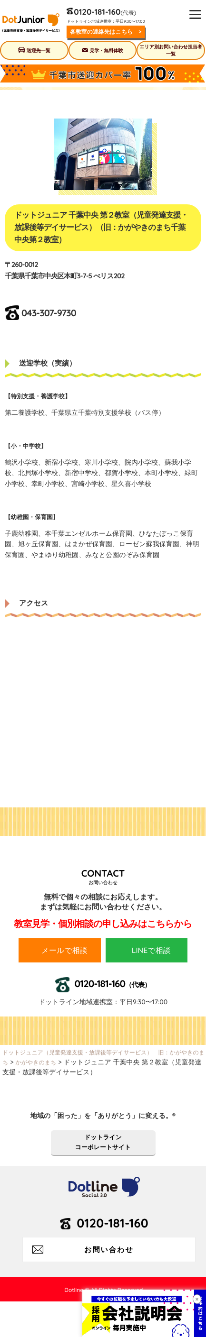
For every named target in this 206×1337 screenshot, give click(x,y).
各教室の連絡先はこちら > (105, 31)
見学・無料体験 (106, 50)
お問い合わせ (109, 1249)
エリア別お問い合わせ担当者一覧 (170, 50)
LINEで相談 (151, 950)
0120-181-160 (97, 12)
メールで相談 (64, 950)
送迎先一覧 (38, 50)
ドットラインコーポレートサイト (103, 1142)
